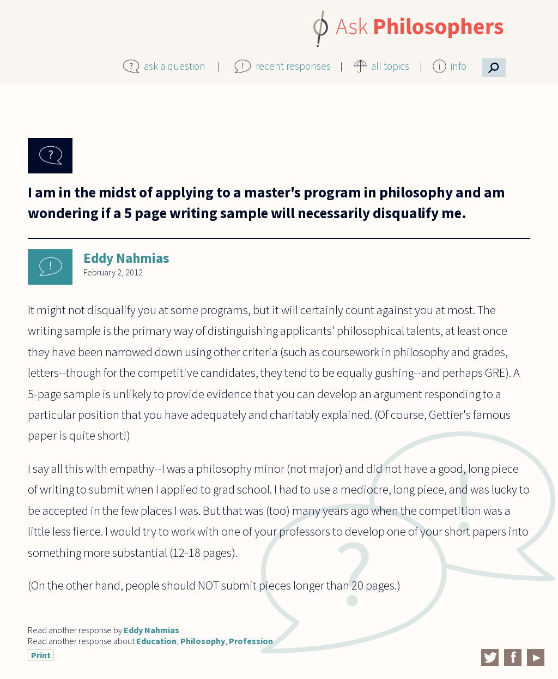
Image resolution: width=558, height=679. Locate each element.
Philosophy (202, 640)
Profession (251, 640)
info (458, 66)
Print (41, 655)
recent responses (293, 66)
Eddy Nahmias (126, 258)
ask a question (174, 66)
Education (156, 640)
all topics (390, 66)
